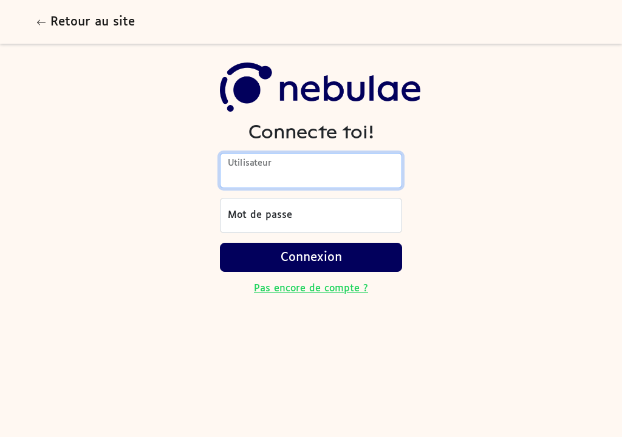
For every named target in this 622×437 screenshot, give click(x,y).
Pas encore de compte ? (311, 288)
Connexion (311, 257)
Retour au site (85, 22)
